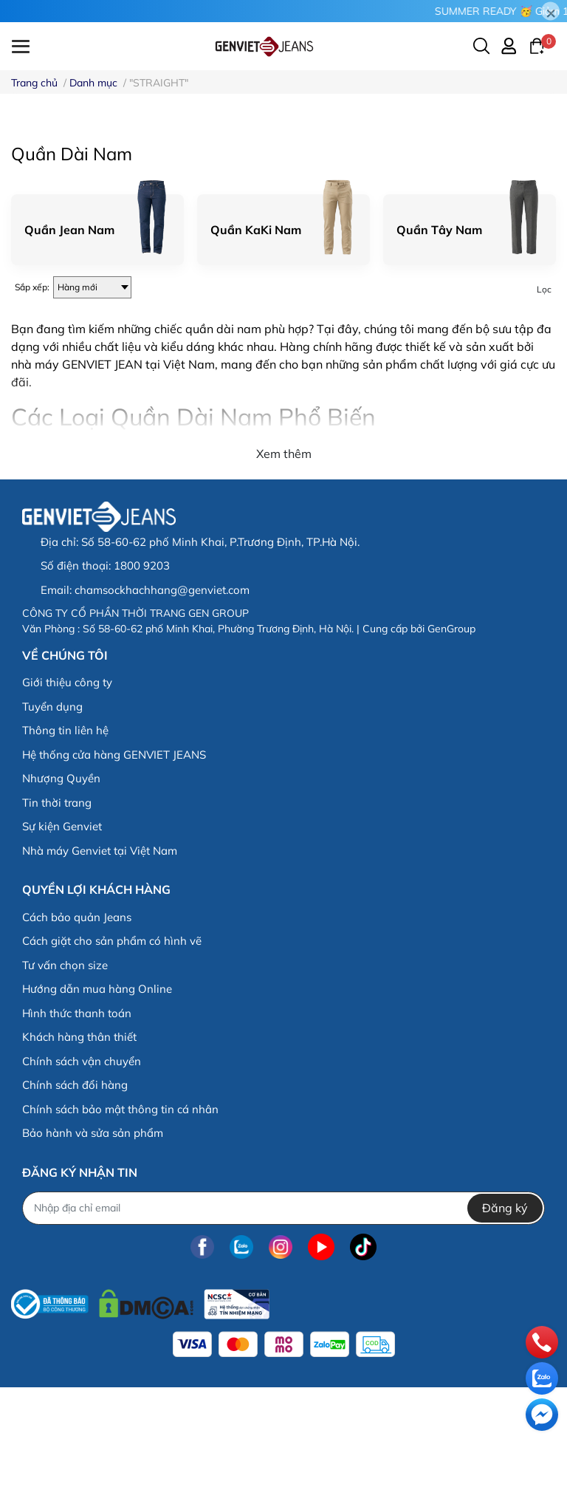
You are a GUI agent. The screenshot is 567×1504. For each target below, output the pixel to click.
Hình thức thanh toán (76, 1130)
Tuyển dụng (52, 823)
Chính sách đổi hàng (75, 1201)
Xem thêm (284, 571)
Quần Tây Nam (439, 346)
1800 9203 (142, 682)
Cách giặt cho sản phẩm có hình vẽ (112, 1057)
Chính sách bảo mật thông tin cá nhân (120, 1226)
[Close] (550, 11)
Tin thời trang (57, 919)
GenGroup (451, 745)
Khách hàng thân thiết (79, 1153)
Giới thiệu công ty (67, 800)
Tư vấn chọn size (65, 1082)
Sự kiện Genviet (62, 944)
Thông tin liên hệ (65, 848)
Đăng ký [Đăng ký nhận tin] (505, 1325)
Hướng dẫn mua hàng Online (97, 1105)
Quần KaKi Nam (255, 346)
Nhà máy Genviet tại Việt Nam (99, 967)
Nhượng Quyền (61, 896)
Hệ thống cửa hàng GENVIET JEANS (114, 871)
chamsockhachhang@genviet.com (162, 707)
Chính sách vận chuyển (81, 1178)
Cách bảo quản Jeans (76, 1034)
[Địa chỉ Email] (283, 1324)
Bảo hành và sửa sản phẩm (92, 1249)
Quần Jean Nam (69, 346)
